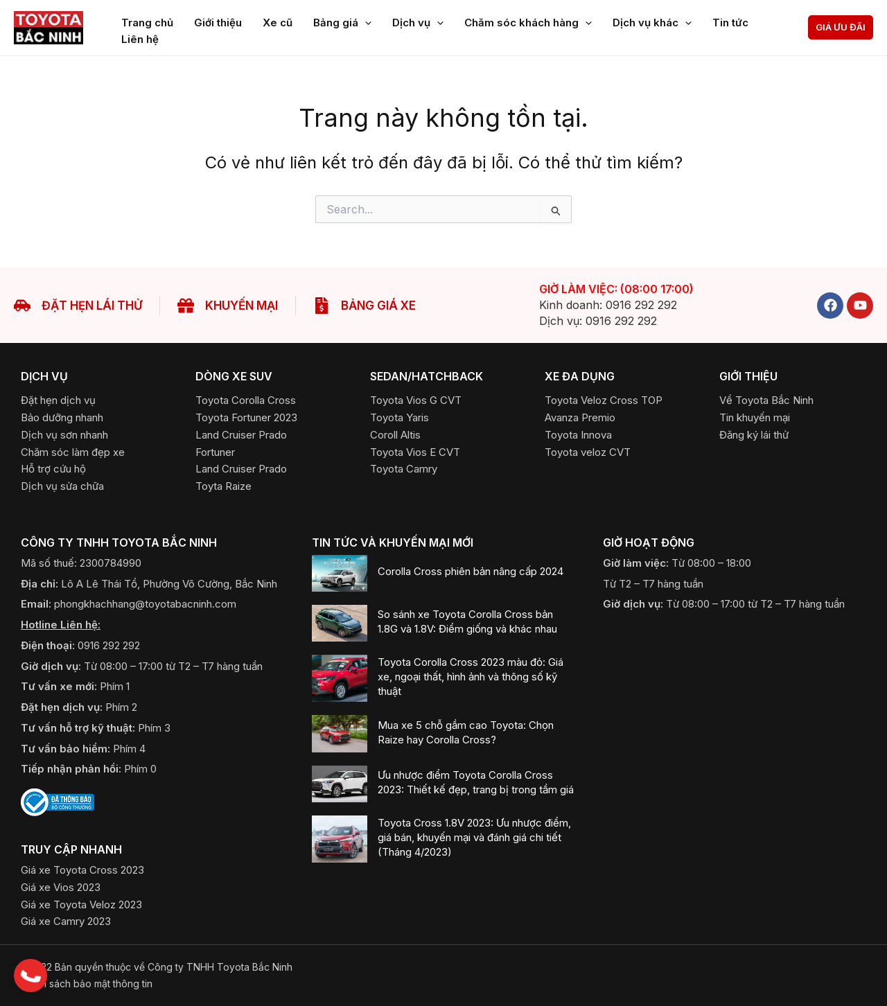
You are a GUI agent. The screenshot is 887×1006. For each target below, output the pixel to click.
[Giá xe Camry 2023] (66, 921)
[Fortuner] (215, 452)
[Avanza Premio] (580, 417)
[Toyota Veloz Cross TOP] (603, 400)
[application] (364, 20)
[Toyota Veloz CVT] (588, 452)
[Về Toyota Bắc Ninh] (766, 400)
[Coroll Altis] (395, 434)
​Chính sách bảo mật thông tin (86, 983)
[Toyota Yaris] (399, 417)
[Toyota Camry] (403, 468)
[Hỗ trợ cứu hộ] (53, 468)
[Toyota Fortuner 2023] (246, 417)
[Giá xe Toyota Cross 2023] (82, 869)
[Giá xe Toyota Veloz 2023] (81, 904)
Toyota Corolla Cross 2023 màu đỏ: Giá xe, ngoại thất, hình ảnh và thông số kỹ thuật (470, 676)
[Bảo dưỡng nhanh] (62, 417)
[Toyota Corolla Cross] (245, 400)
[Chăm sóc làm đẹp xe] (73, 452)
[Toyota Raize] (223, 486)
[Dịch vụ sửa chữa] (62, 486)
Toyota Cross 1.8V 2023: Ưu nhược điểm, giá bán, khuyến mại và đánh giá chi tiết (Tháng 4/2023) (474, 837)
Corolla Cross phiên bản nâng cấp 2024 (470, 571)
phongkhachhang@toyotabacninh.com (145, 603)
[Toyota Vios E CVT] (415, 452)
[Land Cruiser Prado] (241, 434)
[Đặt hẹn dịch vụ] (58, 400)
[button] (840, 27)
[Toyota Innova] (578, 434)
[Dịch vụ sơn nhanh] (64, 434)
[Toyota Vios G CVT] (416, 400)
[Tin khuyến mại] (754, 417)
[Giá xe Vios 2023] (60, 887)
